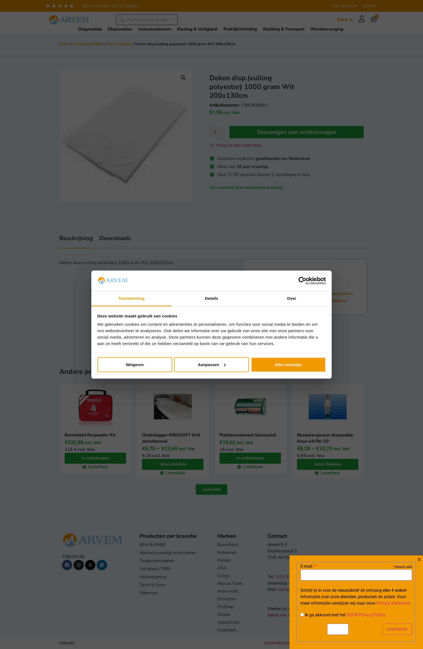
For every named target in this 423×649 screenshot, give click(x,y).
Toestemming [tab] (131, 298)
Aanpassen (212, 364)
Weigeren (135, 364)
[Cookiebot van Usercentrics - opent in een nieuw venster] (302, 281)
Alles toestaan (288, 364)
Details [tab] (211, 298)
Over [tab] (291, 298)
